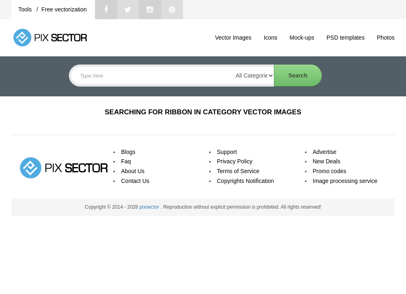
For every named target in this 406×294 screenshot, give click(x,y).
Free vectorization (63, 9)
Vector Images (233, 37)
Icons (270, 37)
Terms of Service (238, 171)
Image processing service (345, 181)
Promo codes (329, 171)
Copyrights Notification (245, 181)
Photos (386, 37)
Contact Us (135, 181)
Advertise (324, 152)
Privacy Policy (234, 161)
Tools (25, 9)
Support (227, 152)
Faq (126, 161)
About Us (133, 171)
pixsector (149, 207)
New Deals (326, 161)
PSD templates (345, 37)
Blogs (128, 152)
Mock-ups (301, 37)
